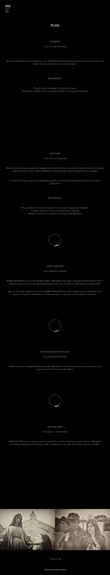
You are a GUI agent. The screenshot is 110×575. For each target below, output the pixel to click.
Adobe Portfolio (60, 569)
